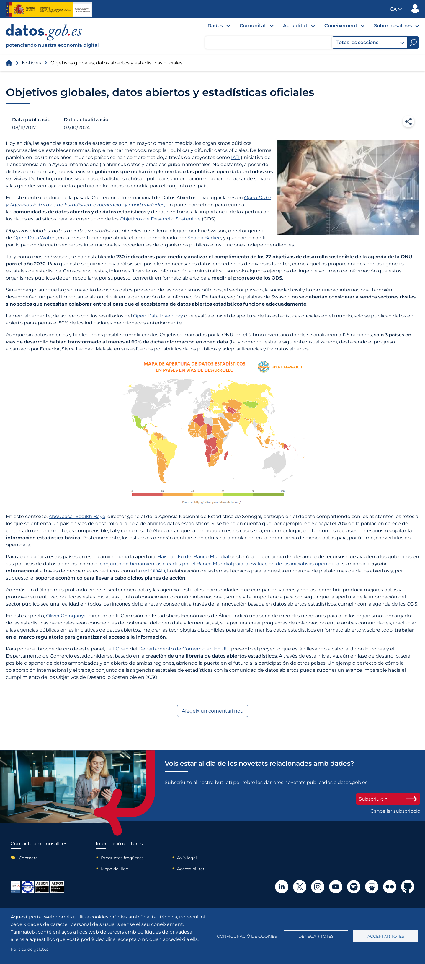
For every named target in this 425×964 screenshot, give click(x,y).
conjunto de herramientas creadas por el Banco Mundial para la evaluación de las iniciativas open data (219, 564)
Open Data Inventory (158, 316)
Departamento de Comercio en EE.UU (183, 649)
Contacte (28, 858)
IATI (235, 157)
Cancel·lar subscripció (395, 811)
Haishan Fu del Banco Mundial (193, 556)
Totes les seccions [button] (370, 42)
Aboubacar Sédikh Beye (77, 516)
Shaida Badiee (204, 238)
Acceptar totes (385, 936)
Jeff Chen (118, 649)
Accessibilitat (191, 869)
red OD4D (153, 571)
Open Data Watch (34, 238)
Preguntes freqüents (122, 858)
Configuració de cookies (247, 936)
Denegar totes (316, 936)
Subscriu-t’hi (388, 799)
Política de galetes (29, 949)
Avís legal (187, 858)
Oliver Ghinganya (66, 616)
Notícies (31, 63)
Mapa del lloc (114, 869)
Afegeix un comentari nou (212, 711)
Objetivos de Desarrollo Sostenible (160, 219)
